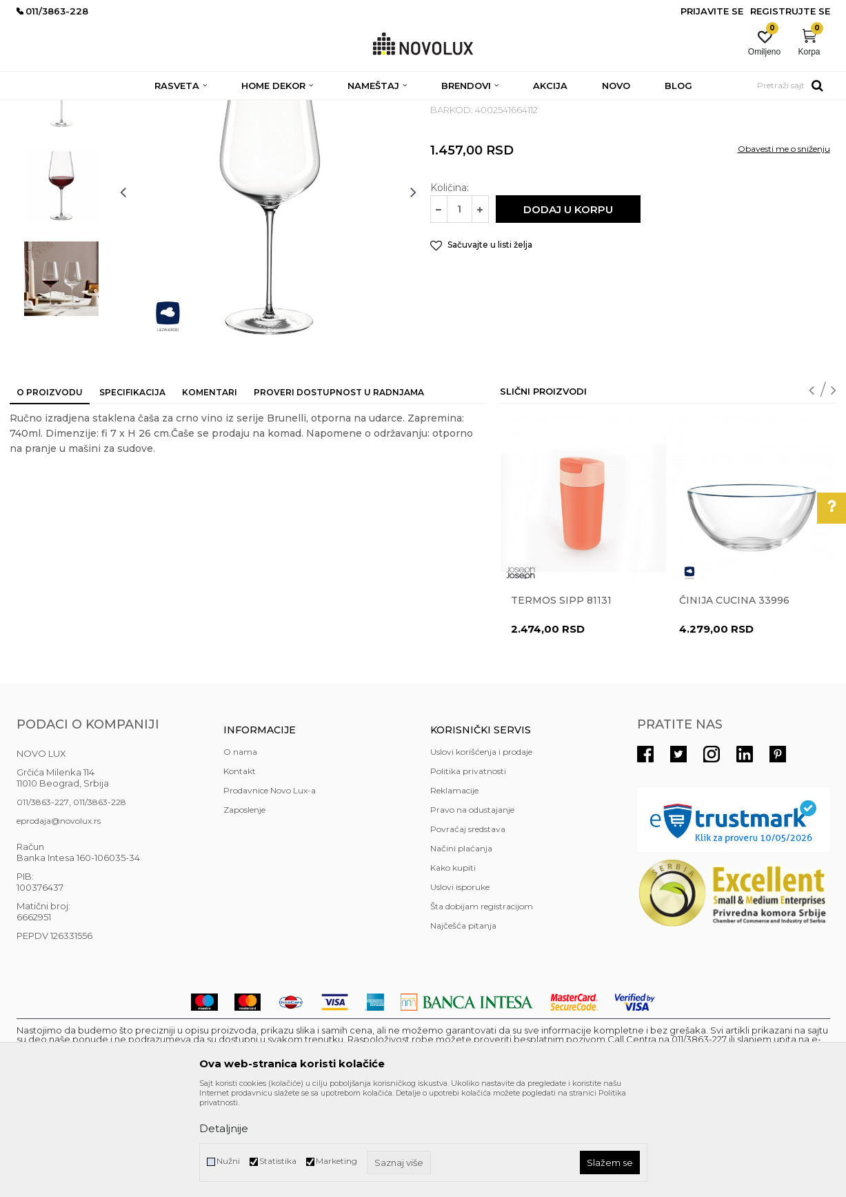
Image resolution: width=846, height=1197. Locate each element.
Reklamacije (454, 890)
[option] (61, 191)
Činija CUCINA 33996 (734, 700)
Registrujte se (790, 11)
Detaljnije (223, 1128)
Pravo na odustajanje (472, 909)
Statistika (277, 1161)
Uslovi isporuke (460, 987)
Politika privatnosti (468, 871)
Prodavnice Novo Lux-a (269, 890)
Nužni (228, 1161)
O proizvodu (50, 492)
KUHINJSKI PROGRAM (235, 108)
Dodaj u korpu (568, 309)
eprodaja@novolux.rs (59, 921)
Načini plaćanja (461, 948)
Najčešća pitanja (463, 1025)
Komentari (209, 492)
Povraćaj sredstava (467, 929)
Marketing (336, 1161)
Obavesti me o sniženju (784, 249)
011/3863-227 (43, 902)
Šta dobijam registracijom (481, 1006)
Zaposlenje (244, 909)
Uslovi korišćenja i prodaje (481, 852)
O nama (240, 852)
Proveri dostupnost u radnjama (339, 492)
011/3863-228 (99, 902)
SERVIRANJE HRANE (333, 108)
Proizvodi (91, 108)
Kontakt (239, 871)
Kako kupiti (453, 967)
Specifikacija (132, 492)
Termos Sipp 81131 (561, 700)
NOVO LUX (39, 108)
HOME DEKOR (149, 108)
